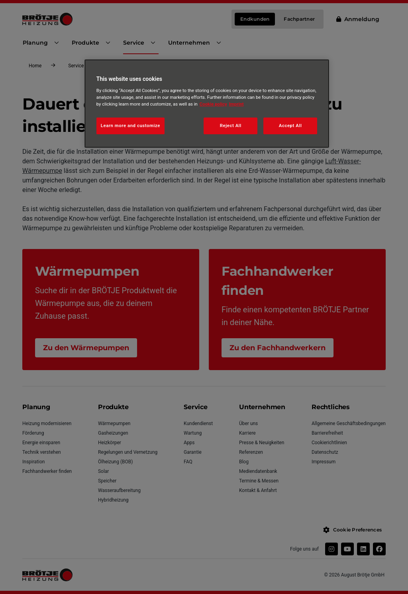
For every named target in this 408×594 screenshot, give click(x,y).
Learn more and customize (130, 125)
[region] (206, 103)
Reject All (230, 125)
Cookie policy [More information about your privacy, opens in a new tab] (213, 104)
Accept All (290, 125)
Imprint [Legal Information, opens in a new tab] (236, 104)
